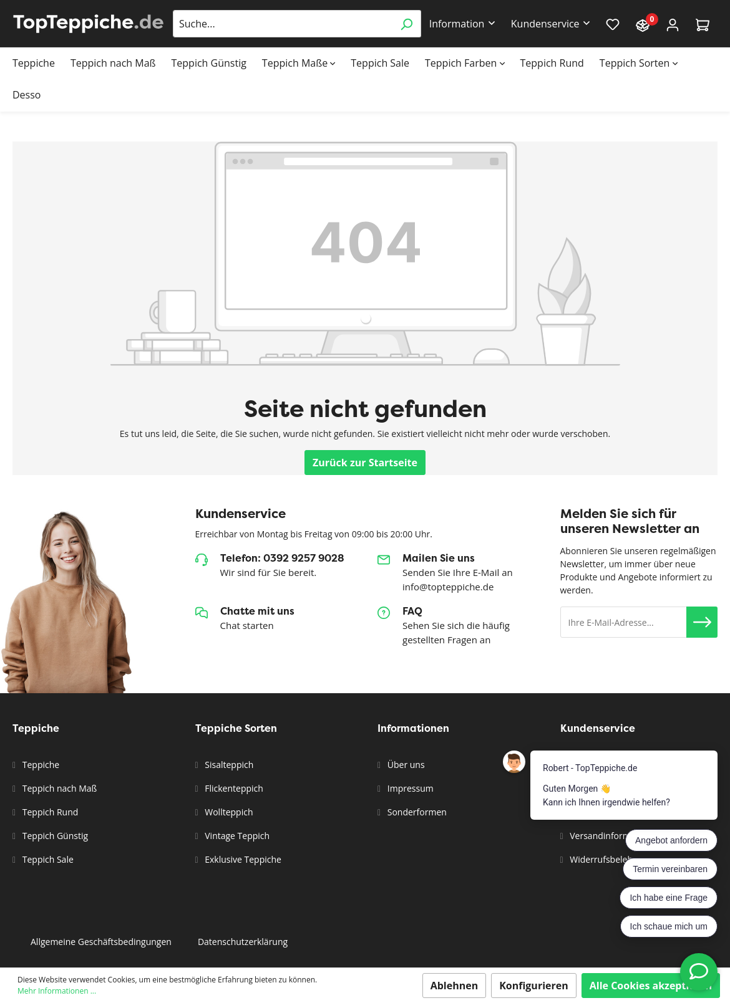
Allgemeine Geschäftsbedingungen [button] (101, 942)
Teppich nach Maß (58, 788)
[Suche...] (282, 23)
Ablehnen (455, 985)
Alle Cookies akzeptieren (651, 985)
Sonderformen (416, 812)
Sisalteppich (228, 764)
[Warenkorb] (702, 24)
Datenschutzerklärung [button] (243, 942)
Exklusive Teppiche (242, 859)
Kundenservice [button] (545, 24)
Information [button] (457, 24)
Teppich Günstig (54, 836)
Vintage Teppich (236, 836)
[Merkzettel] (613, 23)
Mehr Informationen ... (56, 991)
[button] (702, 622)
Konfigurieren (533, 985)
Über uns (404, 764)
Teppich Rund (49, 812)
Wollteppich (228, 812)
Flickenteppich (233, 788)
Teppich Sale (47, 859)
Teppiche (39, 764)
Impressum (409, 788)
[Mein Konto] (672, 24)
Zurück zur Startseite (365, 462)
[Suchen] (406, 23)
